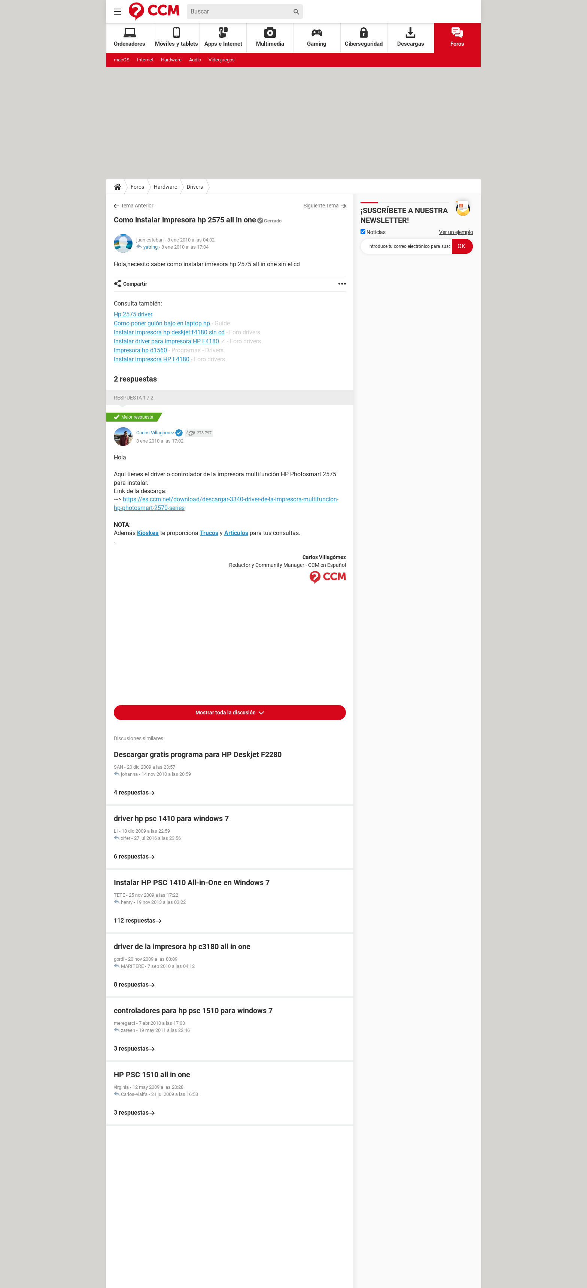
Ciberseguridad (364, 37)
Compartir (135, 284)
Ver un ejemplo (456, 232)
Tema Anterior (137, 206)
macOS (122, 60)
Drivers (195, 187)
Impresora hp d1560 (140, 350)
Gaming (316, 37)
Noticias (373, 232)
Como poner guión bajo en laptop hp (162, 323)
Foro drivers (244, 332)
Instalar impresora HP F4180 (151, 359)
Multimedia (270, 37)
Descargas (410, 37)
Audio (195, 60)
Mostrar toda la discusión (226, 713)
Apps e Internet (223, 37)
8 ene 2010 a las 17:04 (185, 247)
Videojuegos (222, 60)
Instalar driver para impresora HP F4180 (166, 341)
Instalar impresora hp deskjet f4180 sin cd (169, 332)
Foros (457, 37)
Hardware (171, 60)
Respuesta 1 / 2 (133, 398)
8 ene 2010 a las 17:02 (159, 441)
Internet (145, 60)
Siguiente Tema (321, 206)
